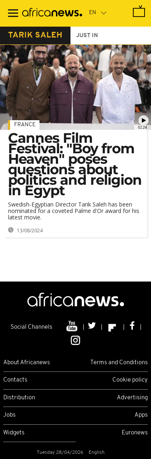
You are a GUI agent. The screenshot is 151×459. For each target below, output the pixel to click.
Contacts (15, 380)
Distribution (19, 398)
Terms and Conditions (119, 363)
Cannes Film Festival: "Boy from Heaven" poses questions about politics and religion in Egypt (75, 164)
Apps (141, 415)
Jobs (9, 415)
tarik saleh (35, 35)
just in (87, 36)
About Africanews (26, 363)
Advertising (132, 398)
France (24, 125)
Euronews (135, 433)
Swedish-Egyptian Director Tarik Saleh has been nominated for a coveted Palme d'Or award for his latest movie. (73, 210)
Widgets (14, 433)
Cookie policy (130, 380)
